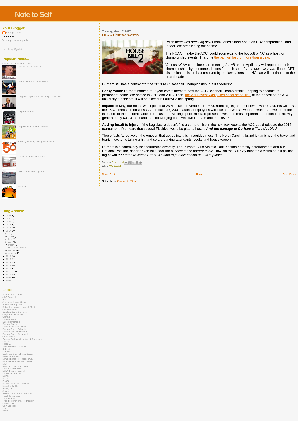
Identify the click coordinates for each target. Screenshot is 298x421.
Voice (5, 410)
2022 (8, 215)
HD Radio (7, 344)
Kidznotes (7, 349)
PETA (5, 378)
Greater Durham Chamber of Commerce (22, 339)
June (10, 236)
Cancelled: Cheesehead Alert (16, 63)
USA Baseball (9, 405)
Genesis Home (9, 336)
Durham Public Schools (14, 329)
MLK (4, 363)
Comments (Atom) (127, 181)
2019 (8, 224)
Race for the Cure (11, 386)
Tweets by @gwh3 (12, 49)
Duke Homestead (11, 321)
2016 (8, 256)
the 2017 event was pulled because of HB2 (217, 95)
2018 (8, 227)
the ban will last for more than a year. (242, 57)
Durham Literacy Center (14, 326)
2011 (8, 271)
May (10, 239)
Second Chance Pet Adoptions (17, 393)
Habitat (6, 341)
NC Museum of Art (11, 373)
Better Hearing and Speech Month (19, 307)
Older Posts (289, 174)
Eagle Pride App (26, 111)
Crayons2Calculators (12, 314)
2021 (8, 218)
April (10, 242)
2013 (8, 265)
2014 (8, 262)
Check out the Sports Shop (31, 156)
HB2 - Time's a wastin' (120, 35)
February (12, 250)
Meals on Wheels (11, 356)
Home (199, 174)
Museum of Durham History (16, 366)
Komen (6, 351)
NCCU (5, 376)
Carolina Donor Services (14, 312)
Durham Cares (9, 324)
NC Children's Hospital (13, 371)
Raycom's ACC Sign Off (30, 66)
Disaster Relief (9, 319)
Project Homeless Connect (15, 383)
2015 (8, 259)
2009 (8, 277)
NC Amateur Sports (12, 368)
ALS (4, 299)
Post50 (5, 381)
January (12, 253)
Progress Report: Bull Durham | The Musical (40, 96)
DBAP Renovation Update (31, 171)
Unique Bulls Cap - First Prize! (33, 81)
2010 (8, 274)
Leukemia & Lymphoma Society (18, 354)
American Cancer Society (15, 302)
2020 (8, 221)
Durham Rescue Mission (14, 331)
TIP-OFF (22, 186)
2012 (8, 268)
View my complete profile (15, 40)
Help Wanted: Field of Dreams (33, 126)
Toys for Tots (8, 398)
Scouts (5, 391)
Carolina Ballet (9, 309)
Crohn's (6, 317)
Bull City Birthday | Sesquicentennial (36, 141)
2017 (8, 230)
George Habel (13, 32)
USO (4, 408)
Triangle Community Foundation (18, 401)
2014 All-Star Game (12, 294)
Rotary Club (8, 388)
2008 (8, 280)
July (10, 233)
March (11, 245)
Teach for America (11, 396)
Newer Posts (109, 174)
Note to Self (33, 14)
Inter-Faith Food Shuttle (14, 346)
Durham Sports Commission (16, 334)
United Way (8, 403)
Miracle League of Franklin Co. (17, 359)
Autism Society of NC (13, 304)
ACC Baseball (115, 166)
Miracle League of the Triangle (17, 361)
